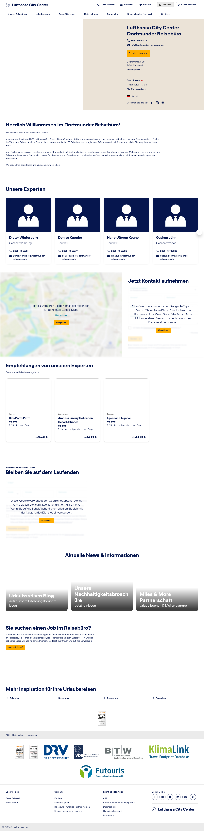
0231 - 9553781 (20, 250)
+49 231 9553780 (139, 40)
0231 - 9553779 (70, 250)
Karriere (58, 798)
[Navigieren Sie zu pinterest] (193, 797)
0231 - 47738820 (168, 250)
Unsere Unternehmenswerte (68, 811)
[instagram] (157, 103)
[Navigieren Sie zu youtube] (170, 797)
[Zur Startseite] (28, 5)
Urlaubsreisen (43, 14)
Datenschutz (18, 734)
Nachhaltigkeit (61, 802)
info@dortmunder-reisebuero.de (147, 45)
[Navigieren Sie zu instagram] (162, 797)
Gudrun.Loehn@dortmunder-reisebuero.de (174, 257)
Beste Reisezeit (13, 798)
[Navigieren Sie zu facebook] (155, 797)
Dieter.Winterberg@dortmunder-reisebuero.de (29, 257)
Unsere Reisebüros (17, 14)
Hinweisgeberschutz (113, 811)
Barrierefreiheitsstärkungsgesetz (119, 802)
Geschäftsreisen (67, 14)
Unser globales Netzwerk (139, 14)
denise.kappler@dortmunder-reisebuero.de (77, 257)
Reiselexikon (12, 802)
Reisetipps (63, 698)
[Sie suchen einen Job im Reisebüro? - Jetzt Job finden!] (15, 647)
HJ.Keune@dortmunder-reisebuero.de (123, 257)
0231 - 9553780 (119, 250)
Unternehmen (91, 14)
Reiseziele (14, 698)
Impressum (32, 734)
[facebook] (151, 103)
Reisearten (112, 698)
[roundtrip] (163, 103)
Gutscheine (112, 14)
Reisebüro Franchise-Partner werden (72, 806)
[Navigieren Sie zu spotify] (185, 797)
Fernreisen (161, 698)
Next (199, 232)
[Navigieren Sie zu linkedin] (178, 797)
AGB (8, 734)
